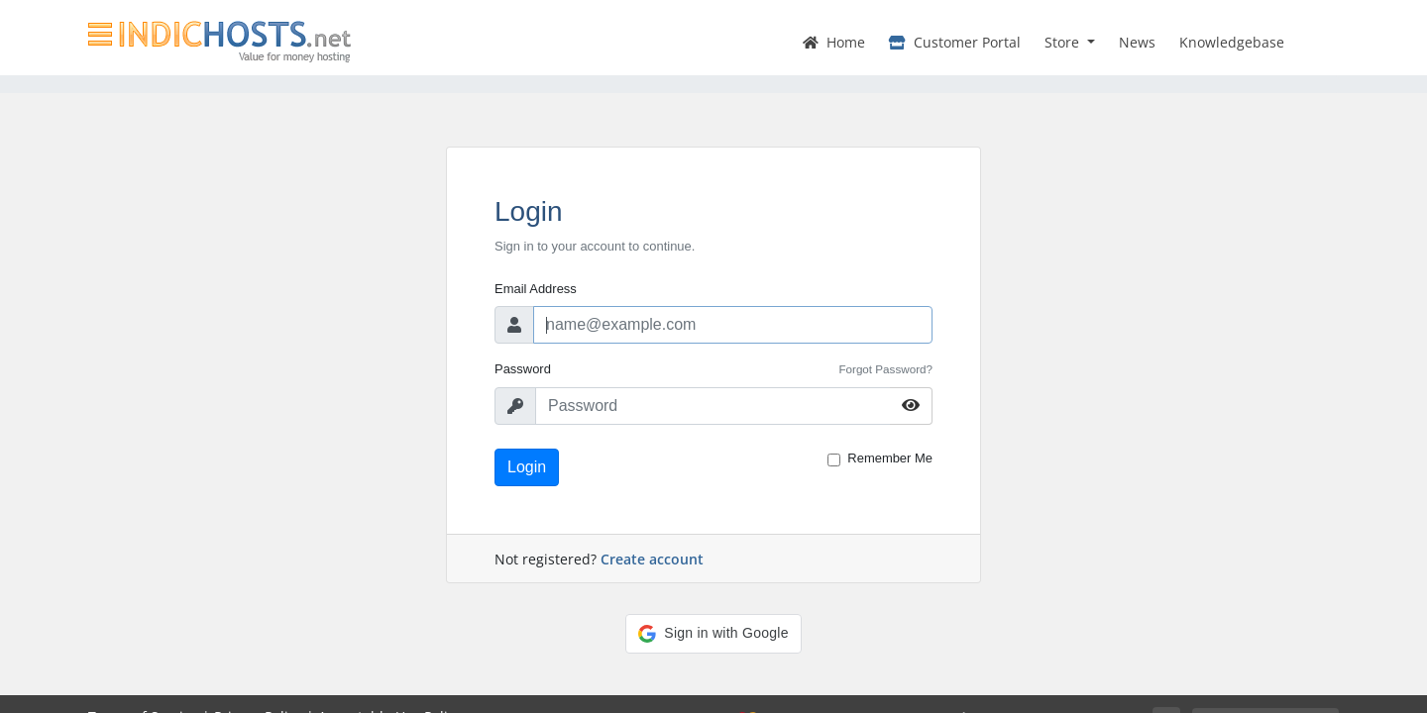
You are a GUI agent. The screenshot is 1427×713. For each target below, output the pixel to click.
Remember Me (890, 458)
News (1137, 42)
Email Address (535, 288)
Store (1063, 42)
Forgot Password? (885, 368)
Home (834, 42)
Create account (652, 559)
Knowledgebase (1231, 42)
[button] (713, 634)
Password (522, 368)
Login (526, 466)
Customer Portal (955, 42)
